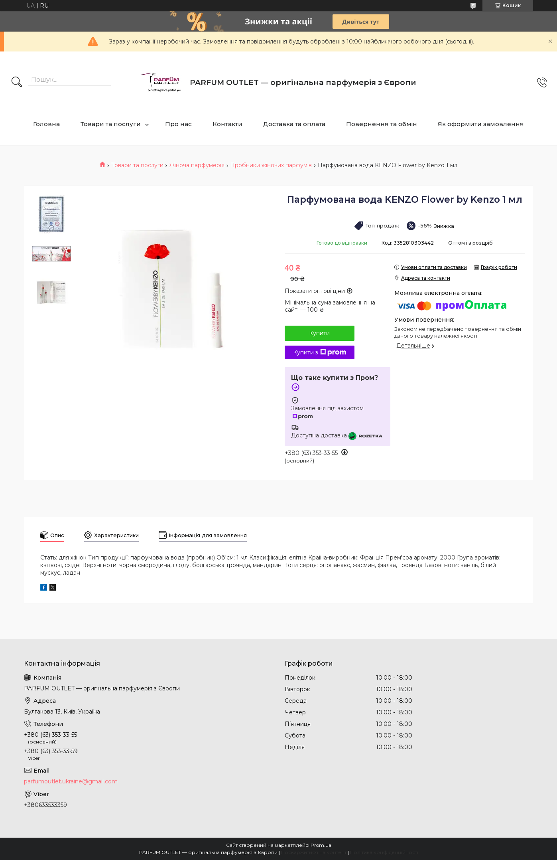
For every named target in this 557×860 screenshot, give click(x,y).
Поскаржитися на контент (313, 852)
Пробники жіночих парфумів (271, 165)
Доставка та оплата (294, 124)
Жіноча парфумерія (196, 165)
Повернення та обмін (381, 124)
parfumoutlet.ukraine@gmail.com (71, 781)
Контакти (227, 124)
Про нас (178, 124)
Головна (46, 124)
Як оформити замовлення (481, 124)
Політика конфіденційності (384, 852)
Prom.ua (321, 845)
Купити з (319, 352)
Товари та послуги (111, 124)
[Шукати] (17, 82)
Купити (319, 333)
